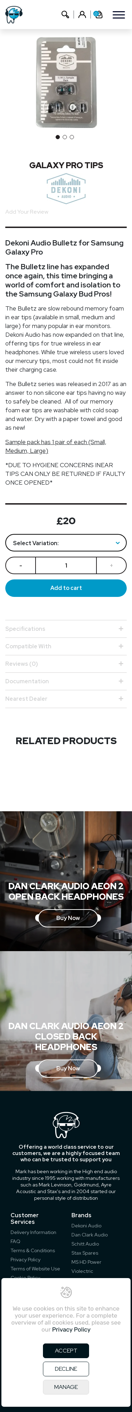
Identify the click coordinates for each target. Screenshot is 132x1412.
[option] (66, 82)
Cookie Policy (25, 1278)
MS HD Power (86, 1262)
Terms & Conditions (33, 1250)
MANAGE (66, 1387)
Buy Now (68, 918)
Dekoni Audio (86, 1225)
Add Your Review (26, 211)
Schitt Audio (85, 1244)
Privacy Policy (25, 1259)
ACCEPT (66, 1350)
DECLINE (66, 1368)
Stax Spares (84, 1253)
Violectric (82, 1271)
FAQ (15, 1241)
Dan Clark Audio (89, 1235)
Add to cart (66, 588)
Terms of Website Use (35, 1268)
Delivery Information (33, 1232)
